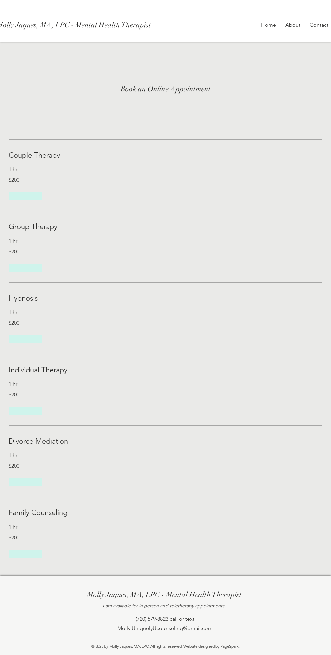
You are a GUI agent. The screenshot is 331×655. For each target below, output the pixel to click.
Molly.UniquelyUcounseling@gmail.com (165, 628)
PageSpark (229, 646)
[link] (165, 155)
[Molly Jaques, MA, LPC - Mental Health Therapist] (164, 595)
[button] (25, 196)
